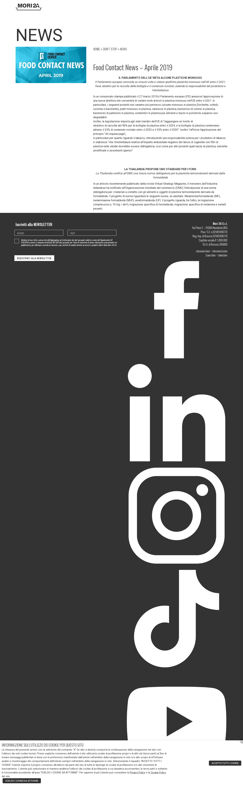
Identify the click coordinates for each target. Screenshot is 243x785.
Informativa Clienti (203, 250)
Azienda (129, 7)
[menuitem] (221, 6)
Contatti (194, 7)
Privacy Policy (211, 255)
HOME (96, 49)
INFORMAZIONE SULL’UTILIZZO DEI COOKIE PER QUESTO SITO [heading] (42, 745)
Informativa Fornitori (219, 250)
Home (120, 7)
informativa (54, 239)
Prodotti (159, 7)
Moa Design (170, 7)
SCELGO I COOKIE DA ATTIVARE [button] (21, 780)
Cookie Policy (222, 255)
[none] (222, 6)
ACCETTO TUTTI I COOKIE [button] (225, 763)
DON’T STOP (182, 7)
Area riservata (209, 7)
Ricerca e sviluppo (143, 7)
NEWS (123, 49)
